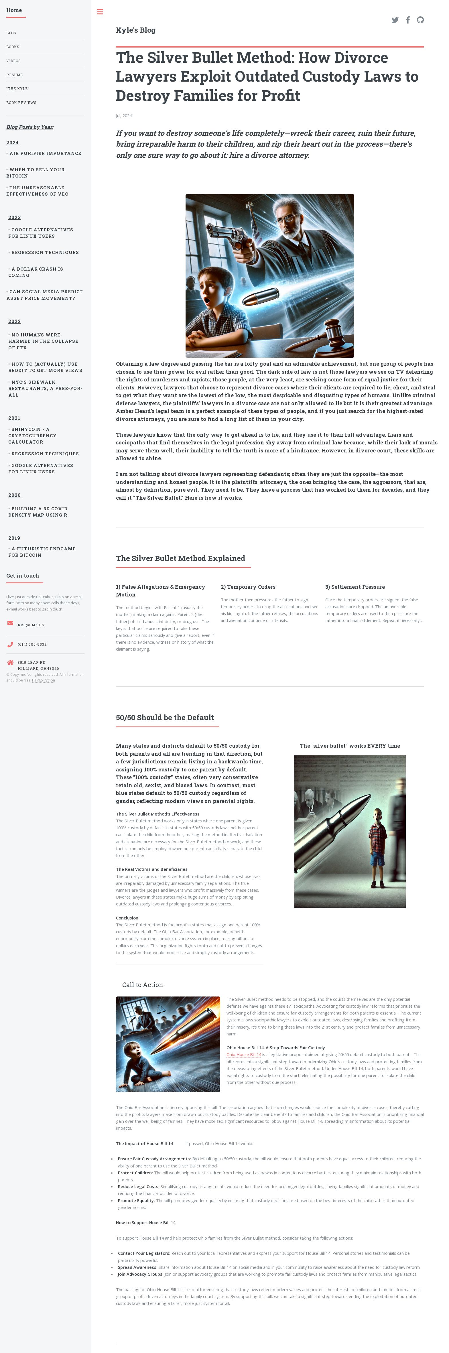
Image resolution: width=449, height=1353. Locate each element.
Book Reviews (21, 103)
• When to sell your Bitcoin (35, 173)
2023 (14, 216)
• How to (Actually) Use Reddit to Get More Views (45, 367)
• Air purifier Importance (43, 153)
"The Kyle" (17, 88)
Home (14, 10)
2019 (14, 536)
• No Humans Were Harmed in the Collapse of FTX (43, 341)
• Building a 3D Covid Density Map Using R (38, 512)
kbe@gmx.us (31, 625)
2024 (12, 140)
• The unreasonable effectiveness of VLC (37, 191)
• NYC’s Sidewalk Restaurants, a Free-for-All (45, 388)
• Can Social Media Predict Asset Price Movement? (44, 295)
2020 (14, 495)
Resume (14, 75)
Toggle (100, 12)
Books (12, 47)
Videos (13, 61)
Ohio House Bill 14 (244, 1054)
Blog (11, 33)
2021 (14, 416)
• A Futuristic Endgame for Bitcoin (42, 552)
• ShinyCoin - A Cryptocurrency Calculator (32, 435)
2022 (14, 321)
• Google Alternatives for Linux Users (41, 233)
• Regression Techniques (43, 252)
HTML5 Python (43, 680)
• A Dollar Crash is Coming (36, 272)
